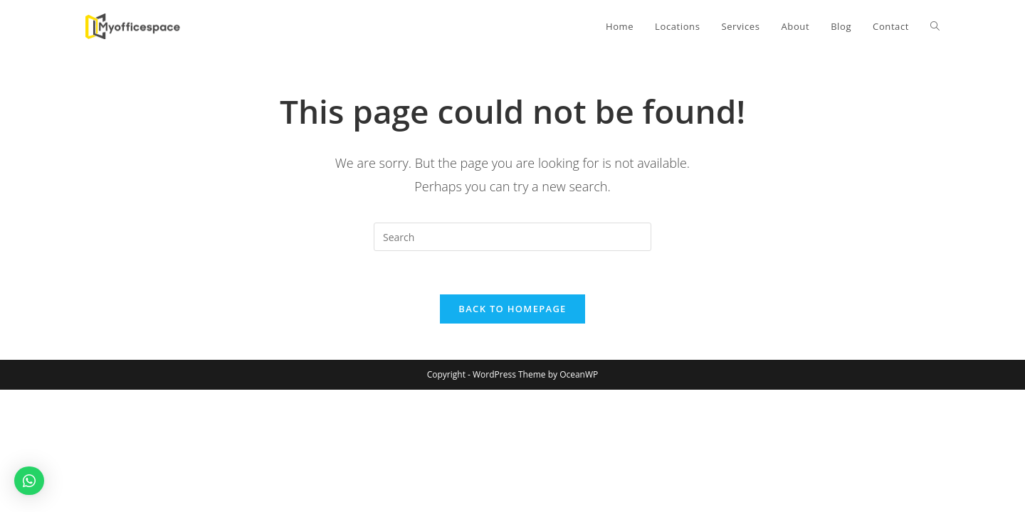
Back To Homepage (512, 308)
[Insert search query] (512, 237)
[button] (29, 480)
